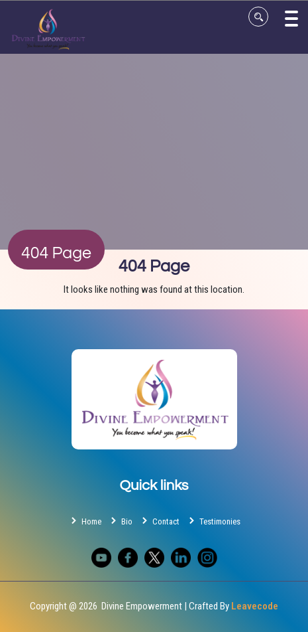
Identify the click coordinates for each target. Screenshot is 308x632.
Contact (159, 520)
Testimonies (213, 520)
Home (84, 520)
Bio (120, 520)
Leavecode (254, 606)
